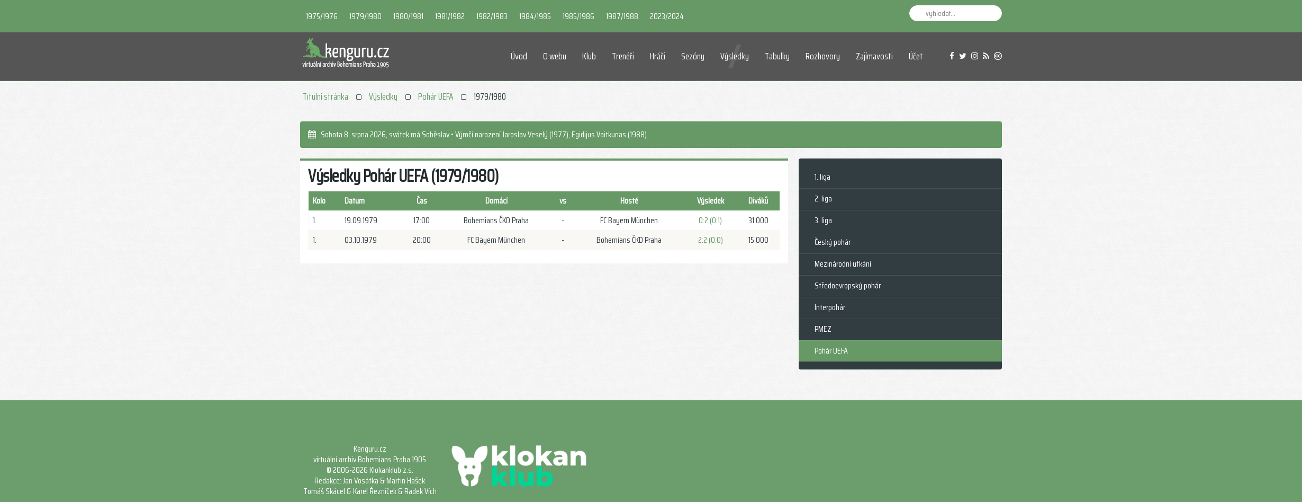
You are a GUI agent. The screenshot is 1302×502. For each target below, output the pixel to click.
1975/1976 (322, 16)
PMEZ (823, 329)
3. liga (823, 220)
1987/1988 (622, 16)
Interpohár (830, 307)
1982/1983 (492, 16)
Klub (589, 56)
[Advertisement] (528, 351)
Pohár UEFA (435, 96)
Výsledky (734, 56)
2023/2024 (667, 16)
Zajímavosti (874, 56)
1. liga (822, 176)
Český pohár (833, 242)
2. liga (823, 198)
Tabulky (777, 56)
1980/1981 (408, 16)
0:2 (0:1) (710, 220)
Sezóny (692, 56)
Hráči (657, 56)
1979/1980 (365, 16)
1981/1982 (450, 16)
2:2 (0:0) (710, 239)
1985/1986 (578, 16)
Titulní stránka (325, 96)
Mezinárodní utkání (843, 263)
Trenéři (623, 56)
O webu (554, 56)
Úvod (519, 56)
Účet (916, 56)
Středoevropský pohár (848, 285)
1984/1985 (535, 16)
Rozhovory (823, 56)
